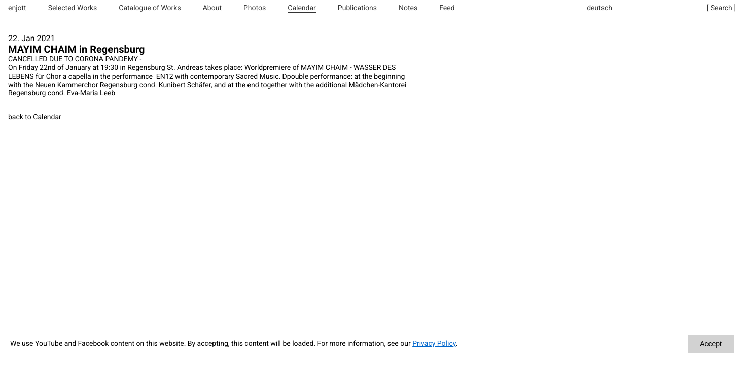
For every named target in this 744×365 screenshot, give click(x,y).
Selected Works (72, 8)
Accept (711, 344)
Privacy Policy (433, 344)
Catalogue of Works (150, 8)
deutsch (599, 8)
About (212, 8)
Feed (446, 8)
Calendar (302, 8)
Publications (357, 8)
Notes (408, 8)
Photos (254, 8)
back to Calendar (34, 117)
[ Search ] (721, 8)
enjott (17, 8)
